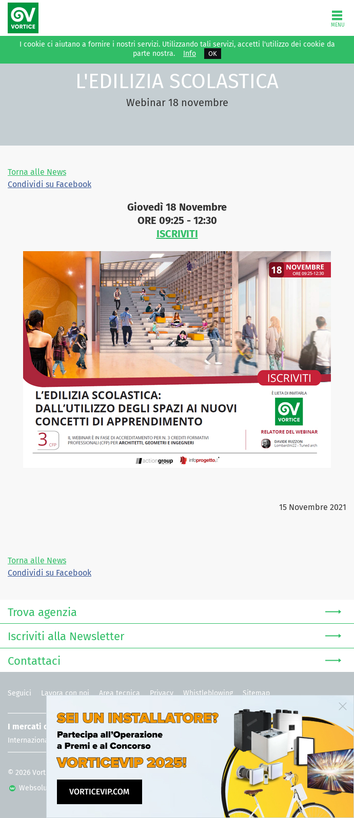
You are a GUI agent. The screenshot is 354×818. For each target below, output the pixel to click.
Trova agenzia (174, 611)
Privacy (161, 693)
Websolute (31, 788)
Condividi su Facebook (49, 184)
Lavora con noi (65, 693)
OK (212, 53)
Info (189, 53)
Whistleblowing (208, 693)
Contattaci (174, 660)
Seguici (19, 693)
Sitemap (256, 693)
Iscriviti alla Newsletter (174, 635)
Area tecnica (119, 693)
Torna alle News (37, 172)
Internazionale (31, 740)
